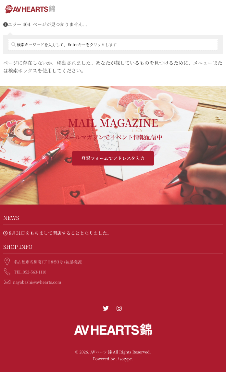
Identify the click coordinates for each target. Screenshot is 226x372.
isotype (125, 359)
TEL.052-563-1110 (30, 271)
